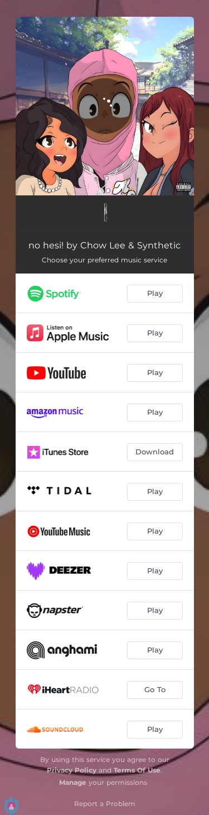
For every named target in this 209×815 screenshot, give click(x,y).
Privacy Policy (71, 770)
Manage (72, 782)
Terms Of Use (137, 770)
